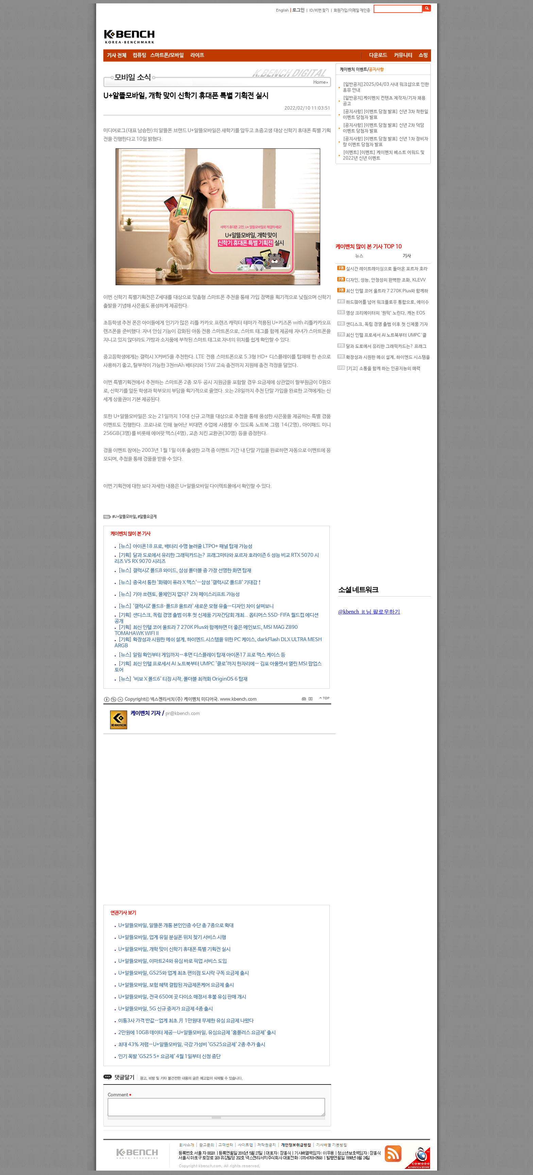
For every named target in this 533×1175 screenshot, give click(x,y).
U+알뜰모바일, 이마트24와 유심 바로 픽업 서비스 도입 (171, 961)
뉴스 (359, 256)
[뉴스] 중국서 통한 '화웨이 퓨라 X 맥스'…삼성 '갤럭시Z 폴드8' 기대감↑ (188, 582)
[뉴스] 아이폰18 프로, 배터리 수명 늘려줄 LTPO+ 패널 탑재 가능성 (183, 546)
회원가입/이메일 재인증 (352, 11)
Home (319, 82)
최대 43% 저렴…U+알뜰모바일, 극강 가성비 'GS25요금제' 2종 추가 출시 (190, 1044)
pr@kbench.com (183, 713)
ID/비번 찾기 (319, 11)
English (282, 11)
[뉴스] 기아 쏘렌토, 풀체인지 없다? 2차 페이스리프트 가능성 (177, 594)
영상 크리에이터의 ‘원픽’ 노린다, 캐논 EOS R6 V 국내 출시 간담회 (381, 314)
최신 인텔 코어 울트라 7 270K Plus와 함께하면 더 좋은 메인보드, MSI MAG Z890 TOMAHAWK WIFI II (382, 292)
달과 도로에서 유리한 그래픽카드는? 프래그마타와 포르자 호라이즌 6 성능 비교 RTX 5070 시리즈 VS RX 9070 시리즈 (382, 348)
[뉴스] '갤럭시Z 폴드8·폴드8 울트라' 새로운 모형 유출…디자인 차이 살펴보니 (194, 606)
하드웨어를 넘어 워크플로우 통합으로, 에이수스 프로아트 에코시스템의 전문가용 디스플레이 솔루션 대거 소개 (383, 303)
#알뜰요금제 (147, 517)
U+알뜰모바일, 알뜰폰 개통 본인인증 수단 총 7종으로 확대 (174, 925)
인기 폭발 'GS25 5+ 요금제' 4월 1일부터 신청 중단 (168, 1056)
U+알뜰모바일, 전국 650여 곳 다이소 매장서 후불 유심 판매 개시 (180, 997)
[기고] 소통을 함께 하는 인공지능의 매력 (378, 368)
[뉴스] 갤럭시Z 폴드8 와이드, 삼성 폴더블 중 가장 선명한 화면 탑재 (183, 570)
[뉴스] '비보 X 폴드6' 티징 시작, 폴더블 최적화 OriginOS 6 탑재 (181, 679)
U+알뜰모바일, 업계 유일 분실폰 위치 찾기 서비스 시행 (170, 937)
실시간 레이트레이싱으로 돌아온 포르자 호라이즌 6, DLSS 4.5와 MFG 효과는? (382, 270)
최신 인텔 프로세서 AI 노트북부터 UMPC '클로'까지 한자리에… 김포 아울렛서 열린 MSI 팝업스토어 (383, 336)
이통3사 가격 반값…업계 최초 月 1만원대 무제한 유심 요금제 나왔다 (184, 1021)
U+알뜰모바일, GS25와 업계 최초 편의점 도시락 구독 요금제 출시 (182, 973)
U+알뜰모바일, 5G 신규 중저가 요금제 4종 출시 (164, 1009)
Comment (119, 1095)
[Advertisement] (307, 32)
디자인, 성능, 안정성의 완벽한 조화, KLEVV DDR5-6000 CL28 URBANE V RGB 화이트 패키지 (382, 281)
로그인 (298, 10)
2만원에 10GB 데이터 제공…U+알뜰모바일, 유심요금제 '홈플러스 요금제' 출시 (195, 1032)
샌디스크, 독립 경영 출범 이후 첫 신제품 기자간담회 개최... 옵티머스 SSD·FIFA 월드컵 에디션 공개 (382, 325)
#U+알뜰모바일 (124, 517)
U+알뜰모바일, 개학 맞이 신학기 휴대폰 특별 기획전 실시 (172, 949)
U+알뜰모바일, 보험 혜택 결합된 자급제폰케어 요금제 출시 (174, 985)
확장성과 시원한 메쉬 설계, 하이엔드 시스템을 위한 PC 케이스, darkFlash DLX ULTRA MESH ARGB (383, 358)
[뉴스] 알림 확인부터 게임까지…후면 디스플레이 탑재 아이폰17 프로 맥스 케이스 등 (200, 655)
